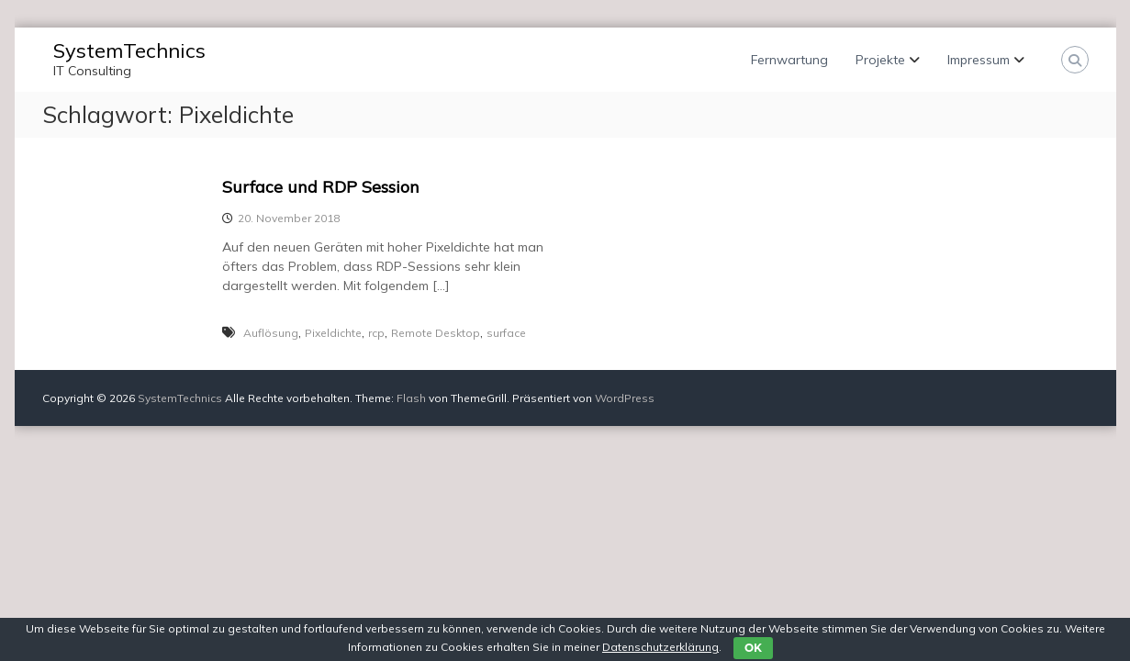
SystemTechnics (129, 50)
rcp (376, 333)
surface (506, 333)
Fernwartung (789, 59)
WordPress (625, 398)
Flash (411, 398)
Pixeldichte (333, 333)
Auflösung (270, 333)
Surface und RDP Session (321, 186)
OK (753, 648)
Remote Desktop (435, 333)
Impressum (978, 59)
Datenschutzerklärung (660, 647)
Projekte (880, 59)
